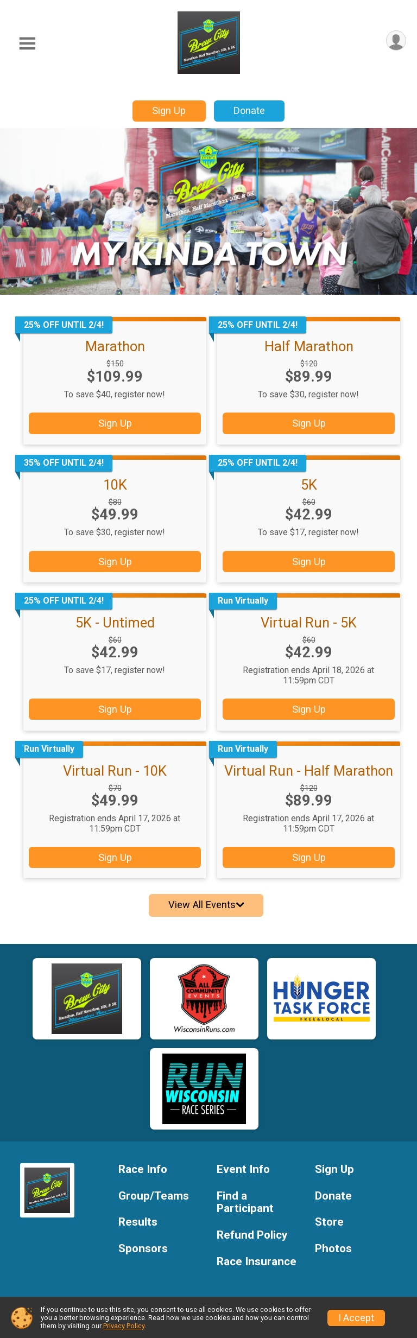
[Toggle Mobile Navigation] (27, 44)
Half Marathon (308, 346)
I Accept (356, 1317)
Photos (333, 1248)
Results (137, 1222)
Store (329, 1222)
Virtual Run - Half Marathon (308, 771)
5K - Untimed (115, 622)
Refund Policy (252, 1235)
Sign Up (169, 110)
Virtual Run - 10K (115, 771)
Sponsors (143, 1248)
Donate (249, 110)
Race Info (142, 1169)
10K (115, 485)
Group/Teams (153, 1196)
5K (309, 485)
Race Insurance (256, 1261)
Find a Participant (245, 1202)
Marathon (115, 346)
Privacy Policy (123, 1326)
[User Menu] (396, 40)
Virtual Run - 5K (309, 622)
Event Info (243, 1169)
